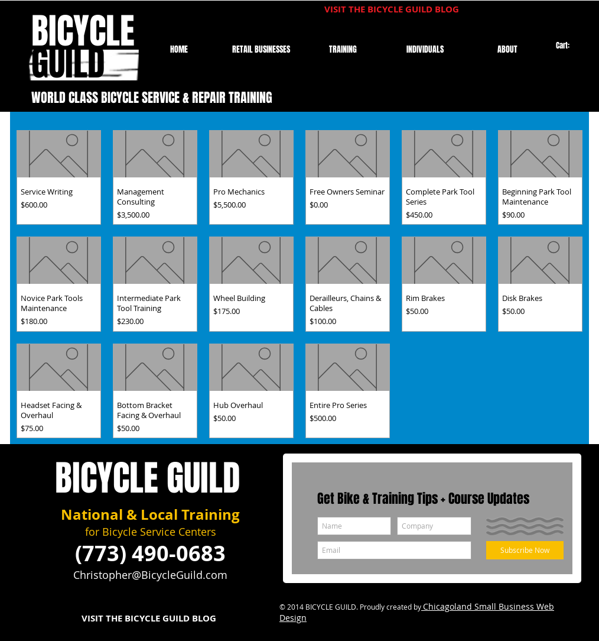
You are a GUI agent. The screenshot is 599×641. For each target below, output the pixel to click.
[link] (568, 45)
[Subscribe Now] (525, 550)
